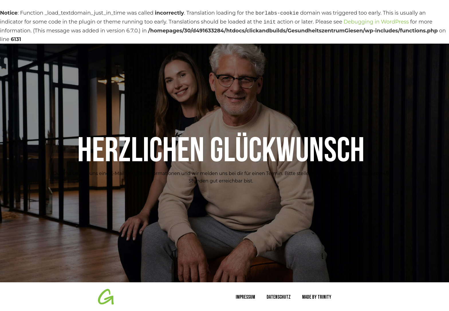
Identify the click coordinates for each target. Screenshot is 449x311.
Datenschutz (279, 297)
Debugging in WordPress (376, 22)
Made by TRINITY (316, 297)
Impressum (245, 297)
